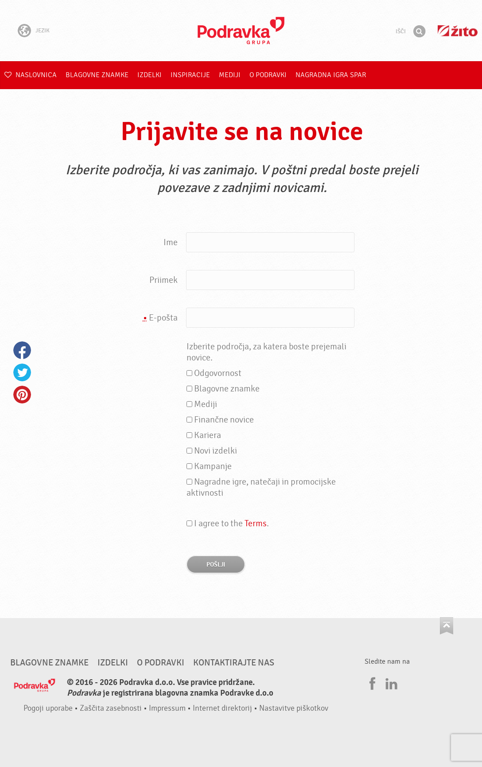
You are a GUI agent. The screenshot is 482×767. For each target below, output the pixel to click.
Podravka (241, 30)
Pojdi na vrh (446, 625)
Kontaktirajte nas (233, 662)
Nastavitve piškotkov (293, 708)
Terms (256, 523)
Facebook (22, 350)
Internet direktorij (222, 708)
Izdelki (149, 75)
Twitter (22, 372)
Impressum (167, 708)
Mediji (230, 75)
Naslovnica (30, 75)
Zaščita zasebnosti (111, 708)
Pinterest (22, 394)
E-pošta (160, 318)
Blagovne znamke (97, 75)
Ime (170, 242)
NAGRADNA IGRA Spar (330, 75)
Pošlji (215, 564)
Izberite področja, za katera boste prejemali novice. (266, 352)
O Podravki (268, 75)
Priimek (163, 280)
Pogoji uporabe (48, 708)
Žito (458, 30)
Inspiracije (190, 75)
